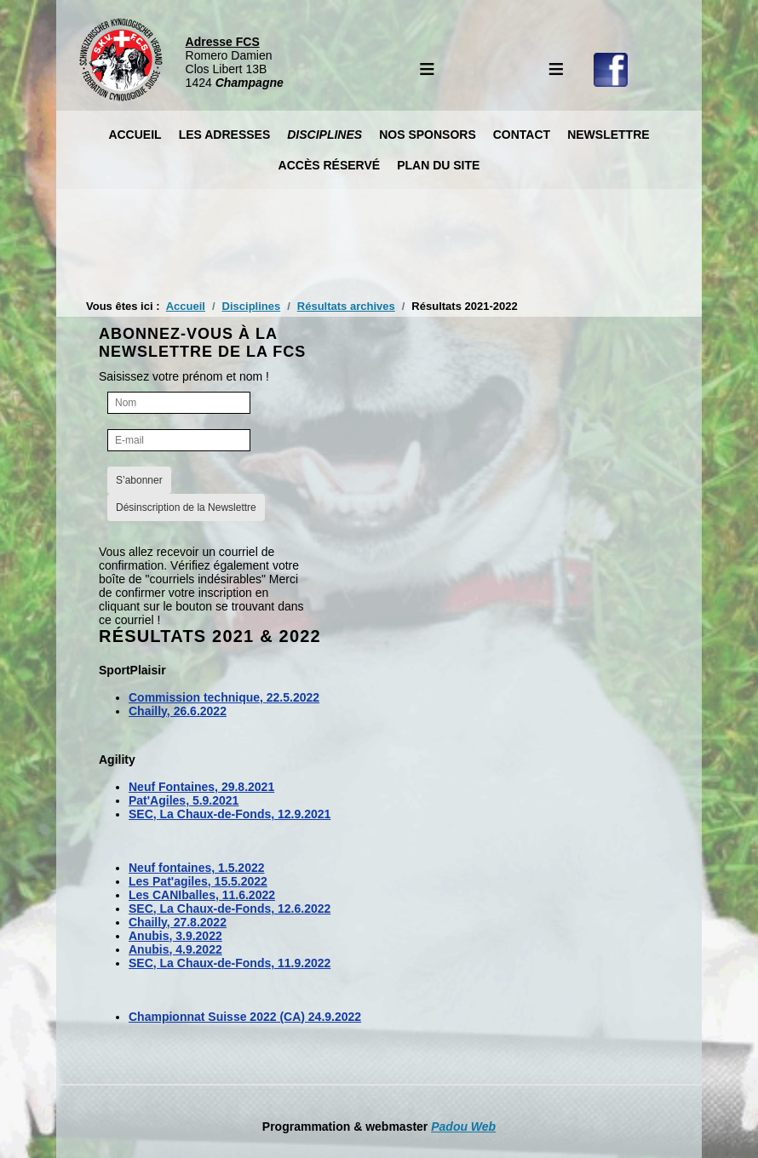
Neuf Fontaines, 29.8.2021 (201, 787)
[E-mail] (178, 440)
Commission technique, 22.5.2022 (224, 697)
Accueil (134, 134)
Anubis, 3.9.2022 (175, 936)
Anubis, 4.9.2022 (175, 949)
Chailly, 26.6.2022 (178, 711)
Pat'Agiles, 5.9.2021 (183, 800)
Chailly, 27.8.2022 (178, 922)
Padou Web (463, 1126)
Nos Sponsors (427, 134)
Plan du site (438, 165)
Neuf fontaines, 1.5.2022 (197, 867)
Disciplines (324, 134)
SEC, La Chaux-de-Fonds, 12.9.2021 (229, 814)
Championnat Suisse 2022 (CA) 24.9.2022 (245, 1016)
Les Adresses (225, 134)
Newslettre (608, 134)
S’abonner (139, 480)
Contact (521, 134)
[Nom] (178, 403)
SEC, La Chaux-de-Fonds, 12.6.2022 (229, 908)
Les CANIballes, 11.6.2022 (202, 895)
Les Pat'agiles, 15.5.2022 (198, 881)
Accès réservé (330, 165)
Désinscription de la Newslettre (186, 507)
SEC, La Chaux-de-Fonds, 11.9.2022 (229, 963)
